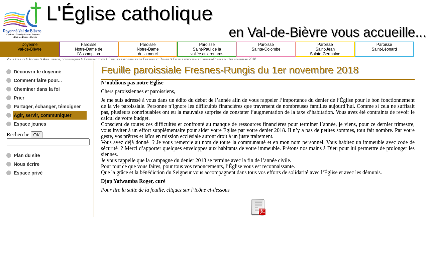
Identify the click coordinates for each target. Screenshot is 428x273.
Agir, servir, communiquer (61, 59)
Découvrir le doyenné (37, 71)
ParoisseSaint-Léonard (384, 49)
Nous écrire (26, 164)
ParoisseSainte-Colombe (266, 49)
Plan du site (27, 155)
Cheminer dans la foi (37, 89)
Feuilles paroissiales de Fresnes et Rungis (138, 59)
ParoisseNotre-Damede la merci (147, 49)
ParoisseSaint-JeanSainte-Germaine (325, 49)
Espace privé (28, 173)
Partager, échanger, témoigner (47, 106)
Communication (94, 59)
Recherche (18, 134)
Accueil (33, 59)
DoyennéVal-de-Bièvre (29, 49)
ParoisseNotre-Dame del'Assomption (88, 49)
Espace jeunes (30, 124)
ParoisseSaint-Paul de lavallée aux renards (207, 49)
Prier (19, 97)
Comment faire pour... (38, 80)
